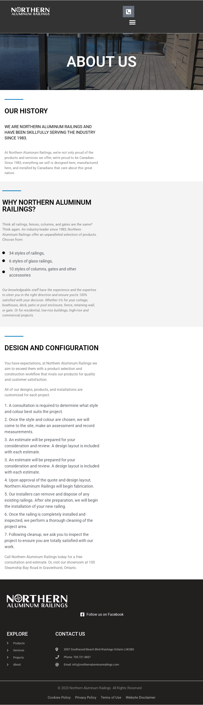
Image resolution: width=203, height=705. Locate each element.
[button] (132, 22)
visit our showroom (68, 562)
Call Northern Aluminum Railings (31, 557)
